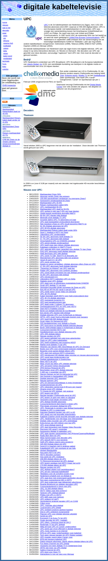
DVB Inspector (9, 85)
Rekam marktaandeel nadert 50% (54, 205)
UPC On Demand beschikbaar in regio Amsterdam (61, 383)
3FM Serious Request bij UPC (52, 368)
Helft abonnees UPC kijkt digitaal (53, 253)
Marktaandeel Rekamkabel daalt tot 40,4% (11, 111)
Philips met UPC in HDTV (50, 495)
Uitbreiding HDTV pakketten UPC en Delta (57, 279)
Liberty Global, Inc (34, 64)
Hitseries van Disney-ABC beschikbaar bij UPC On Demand (65, 347)
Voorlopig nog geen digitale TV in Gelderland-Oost (61, 546)
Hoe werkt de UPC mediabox (52, 457)
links (4, 66)
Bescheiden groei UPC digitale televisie (56, 370)
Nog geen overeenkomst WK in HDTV (56, 480)
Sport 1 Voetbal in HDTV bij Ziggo (54, 232)
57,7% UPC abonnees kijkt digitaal (54, 239)
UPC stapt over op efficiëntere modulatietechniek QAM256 (64, 283)
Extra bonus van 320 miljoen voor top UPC (58, 423)
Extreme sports (71, 75)
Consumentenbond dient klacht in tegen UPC (59, 404)
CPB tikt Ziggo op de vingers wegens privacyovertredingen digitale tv (11, 142)
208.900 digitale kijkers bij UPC (53, 459)
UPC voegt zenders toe (49, 262)
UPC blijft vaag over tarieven (52, 497)
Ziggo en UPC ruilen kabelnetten (53, 340)
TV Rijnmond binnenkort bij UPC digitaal (57, 461)
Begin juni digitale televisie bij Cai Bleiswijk (58, 311)
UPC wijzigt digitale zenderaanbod (54, 243)
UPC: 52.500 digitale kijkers (51, 488)
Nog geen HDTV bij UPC (50, 452)
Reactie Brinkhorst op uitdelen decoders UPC (59, 484)
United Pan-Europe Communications (84, 37)
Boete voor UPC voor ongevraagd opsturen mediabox (62, 349)
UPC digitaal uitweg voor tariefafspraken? (57, 469)
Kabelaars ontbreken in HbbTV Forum (56, 247)
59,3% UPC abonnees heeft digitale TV (56, 237)
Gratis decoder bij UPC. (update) (53, 520)
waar (4, 33)
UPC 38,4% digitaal (48, 294)
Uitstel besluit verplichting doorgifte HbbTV (57, 213)
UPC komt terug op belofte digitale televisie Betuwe (61, 325)
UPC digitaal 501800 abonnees (53, 402)
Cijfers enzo (45, 503)
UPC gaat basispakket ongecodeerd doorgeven (59, 222)
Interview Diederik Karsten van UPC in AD (57, 412)
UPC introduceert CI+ (49, 277)
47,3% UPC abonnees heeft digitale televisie (58, 266)
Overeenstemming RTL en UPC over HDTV (58, 306)
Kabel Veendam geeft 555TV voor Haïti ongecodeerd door (64, 296)
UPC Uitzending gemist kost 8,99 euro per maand (60, 387)
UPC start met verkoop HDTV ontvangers (57, 353)
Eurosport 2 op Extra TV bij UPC (53, 518)
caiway (5, 48)
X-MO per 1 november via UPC (53, 372)
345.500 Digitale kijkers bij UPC (53, 444)
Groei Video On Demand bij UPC (54, 321)
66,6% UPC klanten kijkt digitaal (53, 215)
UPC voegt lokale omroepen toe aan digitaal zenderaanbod (64, 273)
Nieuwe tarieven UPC (49, 381)
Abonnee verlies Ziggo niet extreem (55, 196)
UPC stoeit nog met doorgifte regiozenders (58, 414)
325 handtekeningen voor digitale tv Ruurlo (58, 323)
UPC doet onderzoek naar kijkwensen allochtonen (61, 482)
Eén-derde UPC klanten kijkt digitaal (55, 313)
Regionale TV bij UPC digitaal (52, 524)
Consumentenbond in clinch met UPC (55, 486)
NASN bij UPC (46, 516)
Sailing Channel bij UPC (50, 550)
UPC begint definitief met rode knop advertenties (60, 338)
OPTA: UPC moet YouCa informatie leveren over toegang (64, 317)
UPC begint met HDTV (49, 393)
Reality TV (82, 75)
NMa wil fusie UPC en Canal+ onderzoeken (58, 527)
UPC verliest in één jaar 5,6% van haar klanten (59, 211)
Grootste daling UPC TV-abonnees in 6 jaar (58, 220)
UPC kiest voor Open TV (50, 552)
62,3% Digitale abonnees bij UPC (54, 226)
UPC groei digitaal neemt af (51, 425)
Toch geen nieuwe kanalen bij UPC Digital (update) (61, 535)
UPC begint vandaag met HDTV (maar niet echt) (60, 463)
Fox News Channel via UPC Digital (54, 544)
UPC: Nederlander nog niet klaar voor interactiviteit (61, 419)
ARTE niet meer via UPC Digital (53, 548)
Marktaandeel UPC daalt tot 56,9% (54, 209)
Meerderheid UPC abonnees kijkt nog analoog (59, 258)
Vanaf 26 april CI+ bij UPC (51, 260)
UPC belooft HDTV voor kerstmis (54, 440)
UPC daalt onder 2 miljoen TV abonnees (57, 304)
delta (5, 51)
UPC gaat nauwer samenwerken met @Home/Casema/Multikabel (67, 433)
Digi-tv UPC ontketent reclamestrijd (54, 512)
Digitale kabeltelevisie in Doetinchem (55, 359)
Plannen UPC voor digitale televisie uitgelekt (58, 514)
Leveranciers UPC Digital (50, 508)
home (4, 22)
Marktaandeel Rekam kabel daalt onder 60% (58, 230)
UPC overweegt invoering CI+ (52, 300)
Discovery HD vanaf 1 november (53, 429)
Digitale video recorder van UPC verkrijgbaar (58, 421)
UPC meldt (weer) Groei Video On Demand (58, 292)
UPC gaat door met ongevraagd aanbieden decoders (62, 478)
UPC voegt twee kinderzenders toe (54, 357)
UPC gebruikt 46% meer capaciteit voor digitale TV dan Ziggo (65, 249)
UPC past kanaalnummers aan (53, 302)
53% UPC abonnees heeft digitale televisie (58, 251)
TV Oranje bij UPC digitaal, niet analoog (56, 391)
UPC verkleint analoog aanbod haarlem (56, 510)
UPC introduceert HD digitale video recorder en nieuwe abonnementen (69, 355)
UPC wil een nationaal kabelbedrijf (54, 472)
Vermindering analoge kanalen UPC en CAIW (59, 501)
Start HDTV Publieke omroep (52, 309)
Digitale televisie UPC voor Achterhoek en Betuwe (61, 315)
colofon (5, 69)
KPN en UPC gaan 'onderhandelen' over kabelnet (60, 533)
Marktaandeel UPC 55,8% (51, 203)
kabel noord (7, 56)
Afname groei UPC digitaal (51, 389)
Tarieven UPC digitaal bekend (52, 493)
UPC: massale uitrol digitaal (51, 505)
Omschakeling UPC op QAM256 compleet (57, 241)
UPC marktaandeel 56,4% (51, 207)
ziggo (5, 36)
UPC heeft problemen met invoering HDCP (58, 342)
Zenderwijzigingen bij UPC (51, 385)
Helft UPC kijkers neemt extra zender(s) (56, 442)
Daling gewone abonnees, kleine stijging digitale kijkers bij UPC (66, 541)
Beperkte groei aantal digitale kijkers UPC (57, 351)
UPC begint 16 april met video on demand (57, 397)
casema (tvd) (8, 43)
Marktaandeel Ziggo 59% (11, 127)
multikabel (7, 46)
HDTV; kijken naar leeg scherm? (53, 491)
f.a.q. (4, 64)
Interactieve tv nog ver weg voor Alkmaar (57, 554)
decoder (5, 30)
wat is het (6, 28)
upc (4, 38)
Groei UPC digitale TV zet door (53, 285)
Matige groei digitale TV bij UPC (53, 345)
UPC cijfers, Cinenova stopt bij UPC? (55, 522)
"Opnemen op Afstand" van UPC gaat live (57, 268)
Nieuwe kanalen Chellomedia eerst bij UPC (58, 395)
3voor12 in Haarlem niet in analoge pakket (57, 446)
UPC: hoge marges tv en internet (53, 531)
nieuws (5, 25)
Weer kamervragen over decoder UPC (56, 438)
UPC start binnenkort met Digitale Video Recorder (60, 427)
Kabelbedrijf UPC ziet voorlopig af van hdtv (58, 448)
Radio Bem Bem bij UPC (50, 436)
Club (62, 75)
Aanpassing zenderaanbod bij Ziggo (55, 201)
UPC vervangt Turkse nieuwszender (55, 366)
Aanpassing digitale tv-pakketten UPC (56, 431)
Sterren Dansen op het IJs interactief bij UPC (58, 374)
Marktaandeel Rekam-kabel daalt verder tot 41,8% (12, 120)
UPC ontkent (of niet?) (49, 499)
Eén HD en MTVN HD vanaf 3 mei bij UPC (57, 289)
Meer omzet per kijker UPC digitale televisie (58, 364)
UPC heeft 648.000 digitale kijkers (54, 319)
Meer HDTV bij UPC (48, 361)
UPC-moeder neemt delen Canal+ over (56, 537)
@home (6, 41)
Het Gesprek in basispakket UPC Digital (56, 376)
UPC (46, 25)
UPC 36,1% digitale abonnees (52, 298)
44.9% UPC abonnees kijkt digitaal (54, 275)
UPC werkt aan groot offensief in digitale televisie (60, 529)
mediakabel (7, 59)
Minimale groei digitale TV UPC (53, 217)
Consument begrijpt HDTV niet (53, 330)
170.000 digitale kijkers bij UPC (53, 465)
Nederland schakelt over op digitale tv (55, 476)
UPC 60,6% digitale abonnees (52, 228)
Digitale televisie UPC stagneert (53, 378)
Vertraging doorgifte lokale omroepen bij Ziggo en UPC (63, 287)
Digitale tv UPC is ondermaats (52, 410)
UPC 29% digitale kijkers (50, 334)
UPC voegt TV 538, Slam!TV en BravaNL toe (58, 256)
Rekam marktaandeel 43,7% (11, 134)
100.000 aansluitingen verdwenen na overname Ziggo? (63, 198)
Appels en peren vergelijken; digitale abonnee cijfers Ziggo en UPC (68, 264)
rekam (5, 53)
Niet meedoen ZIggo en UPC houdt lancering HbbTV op (63, 224)
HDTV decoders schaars (50, 455)
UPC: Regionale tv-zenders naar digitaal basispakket (62, 408)
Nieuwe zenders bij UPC (50, 336)
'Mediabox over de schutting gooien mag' (57, 474)
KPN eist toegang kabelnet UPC (53, 539)
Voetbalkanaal (99, 75)
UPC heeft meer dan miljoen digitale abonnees (59, 245)
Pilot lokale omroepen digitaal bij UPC (55, 406)
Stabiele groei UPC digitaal (51, 281)
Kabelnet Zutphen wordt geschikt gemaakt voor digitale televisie (66, 416)
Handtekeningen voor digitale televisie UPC (58, 332)
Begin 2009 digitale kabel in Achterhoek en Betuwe (61, 328)
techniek (5, 61)
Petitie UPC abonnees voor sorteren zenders (58, 270)
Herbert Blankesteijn (48, 450)
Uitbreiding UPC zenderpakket (52, 234)
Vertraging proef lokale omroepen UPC (56, 400)
